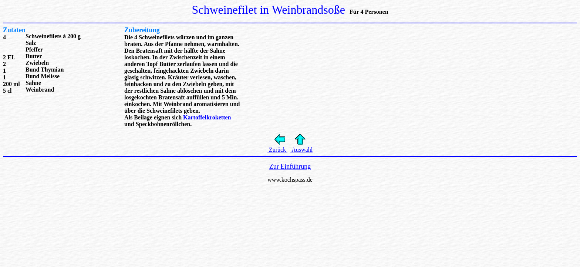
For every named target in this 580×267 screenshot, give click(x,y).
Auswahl (301, 149)
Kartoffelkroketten (207, 117)
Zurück (277, 149)
